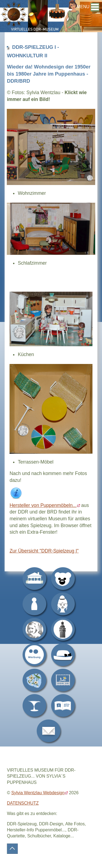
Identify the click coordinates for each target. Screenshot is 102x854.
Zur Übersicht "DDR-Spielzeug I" (44, 551)
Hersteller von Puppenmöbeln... (43, 505)
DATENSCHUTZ (23, 803)
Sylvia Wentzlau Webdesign (37, 792)
